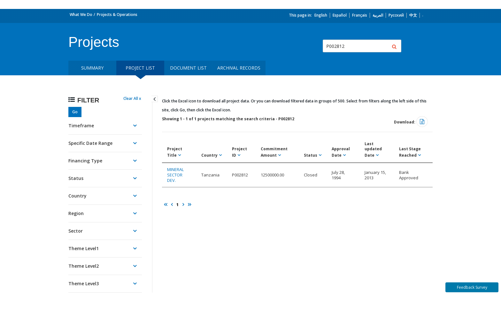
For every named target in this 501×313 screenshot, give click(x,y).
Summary (92, 68)
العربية (378, 15)
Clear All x (132, 98)
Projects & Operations (117, 14)
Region (76, 213)
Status (75, 178)
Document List (188, 68)
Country (77, 196)
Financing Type (85, 161)
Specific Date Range (90, 143)
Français (359, 15)
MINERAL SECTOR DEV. (175, 175)
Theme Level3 (83, 283)
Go (75, 112)
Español (340, 15)
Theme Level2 (83, 266)
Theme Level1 (83, 248)
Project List (140, 68)
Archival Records (238, 68)
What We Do (81, 14)
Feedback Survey (472, 287)
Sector (75, 231)
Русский (396, 15)
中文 (413, 15)
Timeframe (81, 126)
